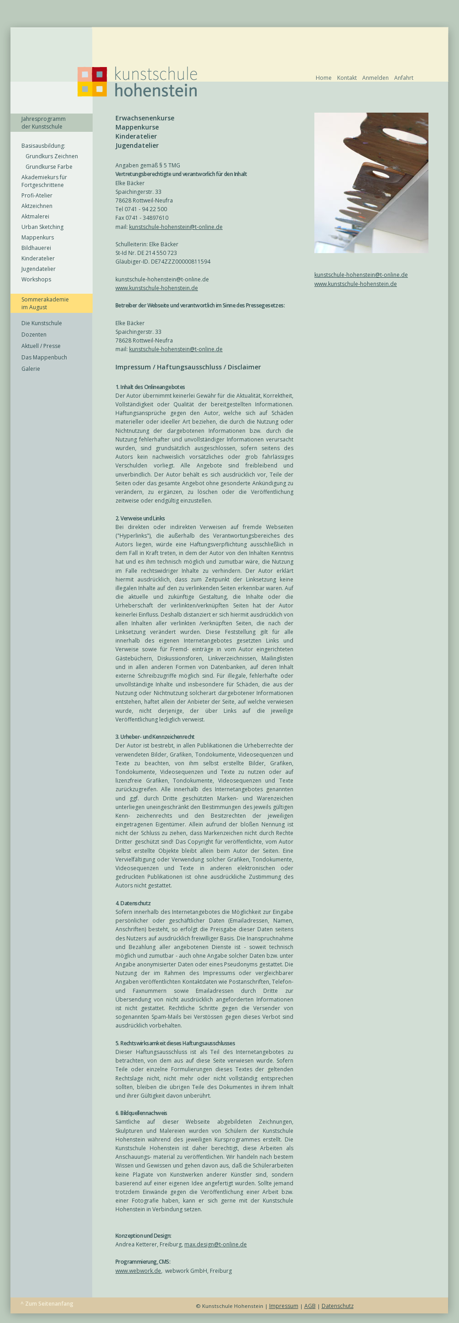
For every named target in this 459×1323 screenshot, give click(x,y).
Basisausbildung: (43, 146)
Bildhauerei (36, 248)
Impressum (283, 1306)
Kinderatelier (38, 258)
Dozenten (34, 334)
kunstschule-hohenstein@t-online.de (361, 275)
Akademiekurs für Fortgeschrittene (44, 181)
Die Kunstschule (41, 323)
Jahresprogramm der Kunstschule (43, 122)
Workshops (36, 279)
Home (324, 78)
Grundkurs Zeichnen (49, 156)
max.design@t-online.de (215, 1244)
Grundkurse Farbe (47, 167)
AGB (310, 1306)
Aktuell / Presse (41, 346)
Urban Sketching (42, 227)
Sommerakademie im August (45, 303)
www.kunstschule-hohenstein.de (355, 284)
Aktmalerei (35, 216)
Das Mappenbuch (44, 357)
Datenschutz (338, 1306)
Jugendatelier (38, 269)
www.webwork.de (138, 1271)
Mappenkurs (37, 237)
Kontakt (347, 78)
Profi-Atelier (36, 195)
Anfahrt (403, 78)
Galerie (30, 369)
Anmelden (375, 78)
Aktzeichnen (36, 206)
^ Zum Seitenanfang (47, 1303)
